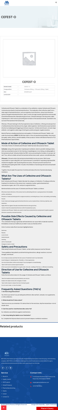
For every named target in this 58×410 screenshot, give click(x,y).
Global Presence (7, 385)
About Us (5, 376)
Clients (5, 391)
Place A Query (47, 408)
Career (5, 394)
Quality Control (7, 379)
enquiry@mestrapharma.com (41, 382)
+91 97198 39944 (37, 386)
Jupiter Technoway (51, 404)
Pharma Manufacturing (9, 388)
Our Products (6, 382)
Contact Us (6, 397)
